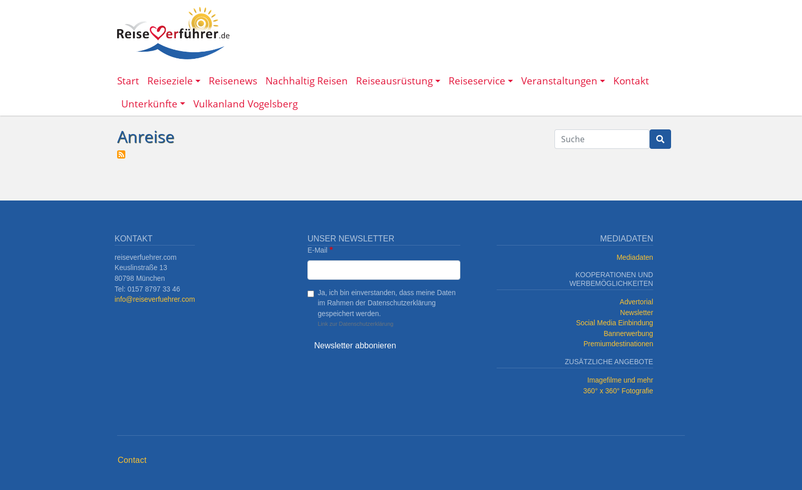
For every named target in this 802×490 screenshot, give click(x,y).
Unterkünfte (149, 103)
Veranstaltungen (559, 80)
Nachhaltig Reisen (306, 80)
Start (128, 80)
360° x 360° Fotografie (618, 391)
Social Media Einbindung (614, 323)
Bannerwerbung (628, 334)
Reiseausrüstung (394, 80)
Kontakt (631, 80)
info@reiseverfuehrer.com (155, 299)
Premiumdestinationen (618, 344)
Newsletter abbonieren (355, 345)
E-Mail (317, 250)
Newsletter (636, 313)
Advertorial (637, 302)
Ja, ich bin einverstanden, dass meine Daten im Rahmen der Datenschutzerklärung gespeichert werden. (387, 303)
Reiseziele (170, 80)
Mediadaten (634, 257)
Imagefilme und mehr (620, 380)
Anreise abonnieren (121, 154)
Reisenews (233, 80)
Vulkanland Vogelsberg (245, 103)
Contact (132, 460)
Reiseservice (477, 80)
